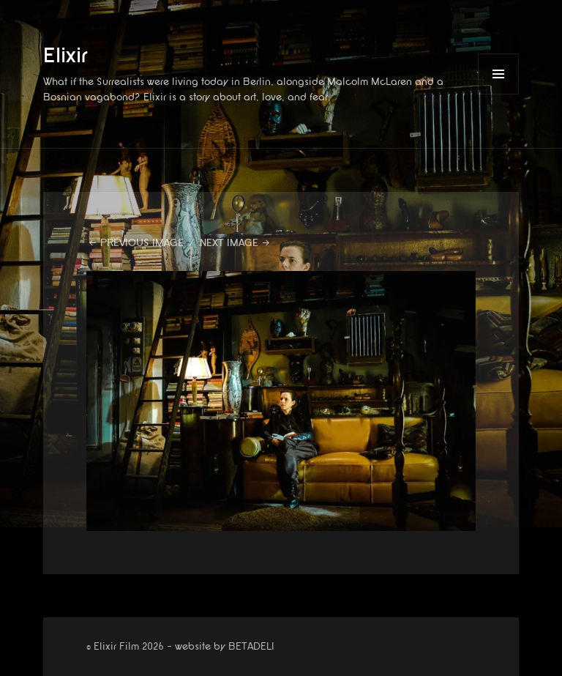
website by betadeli (11, 665)
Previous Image (142, 242)
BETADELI (251, 646)
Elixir (65, 56)
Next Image (229, 242)
